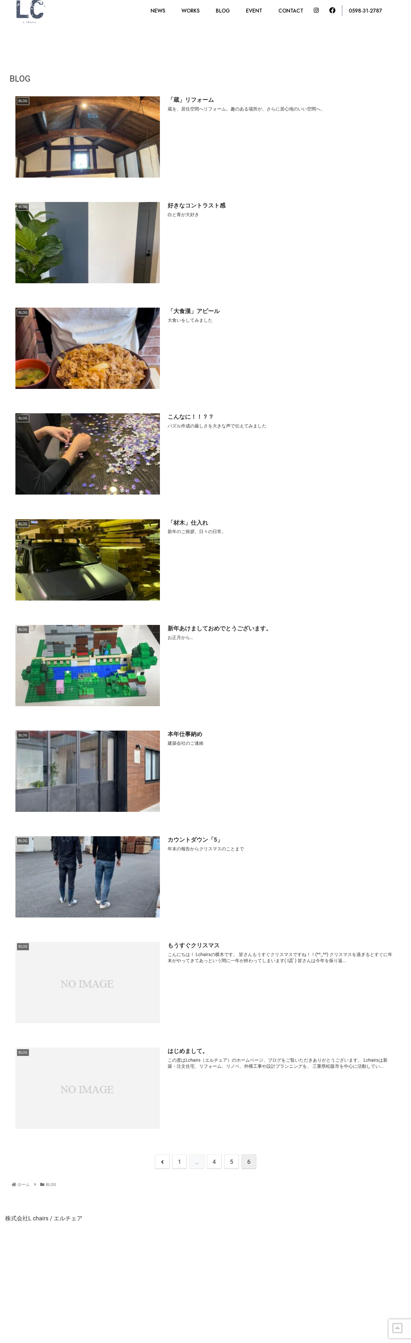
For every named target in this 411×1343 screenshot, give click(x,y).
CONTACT (290, 10)
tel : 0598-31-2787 (140, 1307)
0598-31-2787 (365, 10)
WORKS (190, 10)
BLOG (223, 10)
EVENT (254, 10)
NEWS (158, 10)
